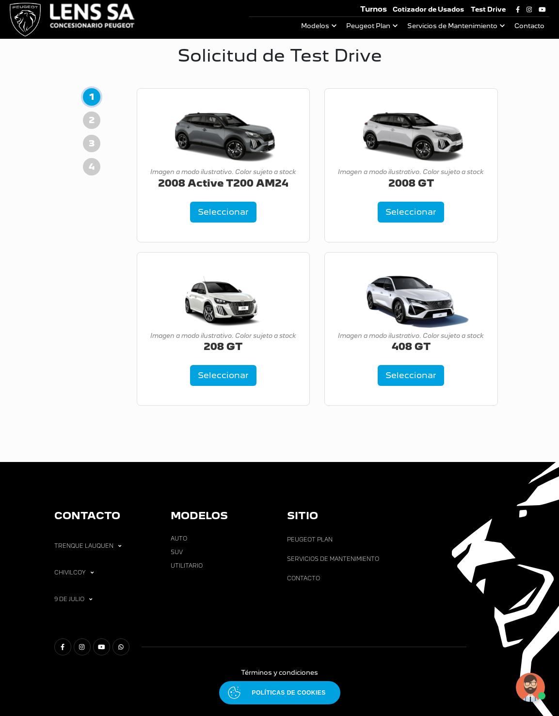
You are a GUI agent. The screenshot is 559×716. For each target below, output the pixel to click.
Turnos (373, 9)
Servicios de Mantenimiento (452, 26)
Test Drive (488, 9)
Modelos (315, 26)
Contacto (529, 26)
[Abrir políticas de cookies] (279, 692)
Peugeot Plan (368, 26)
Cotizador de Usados (428, 9)
